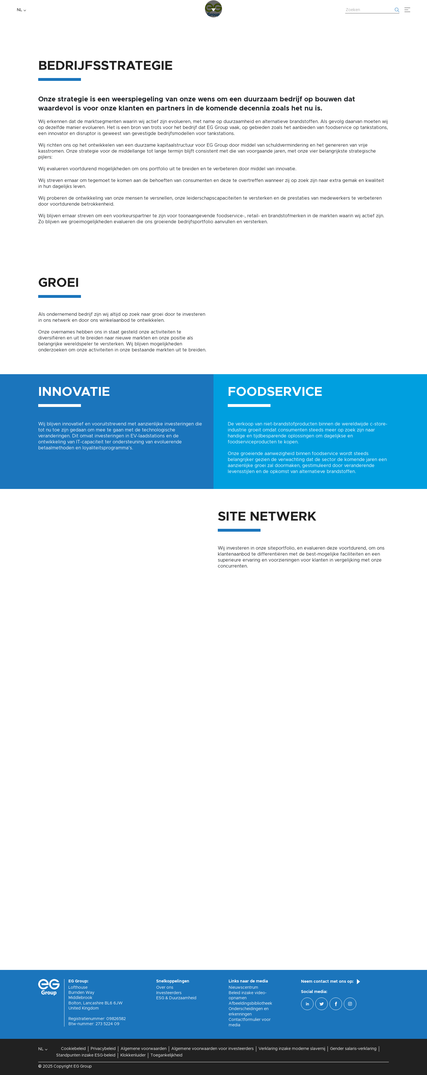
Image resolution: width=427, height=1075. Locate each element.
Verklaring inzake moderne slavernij (292, 1049)
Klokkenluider (133, 1055)
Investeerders (169, 993)
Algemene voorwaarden (143, 1049)
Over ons (164, 988)
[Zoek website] (372, 10)
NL (19, 10)
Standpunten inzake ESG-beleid (85, 1055)
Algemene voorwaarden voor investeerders (212, 1049)
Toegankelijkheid (166, 1055)
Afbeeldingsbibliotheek (250, 1004)
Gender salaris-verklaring (353, 1049)
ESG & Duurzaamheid (176, 998)
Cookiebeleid (73, 1049)
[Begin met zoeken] (397, 10)
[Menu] (407, 10)
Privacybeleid (103, 1049)
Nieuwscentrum (243, 988)
